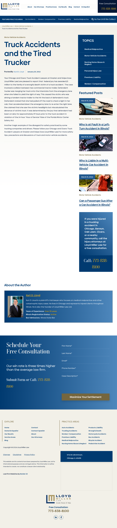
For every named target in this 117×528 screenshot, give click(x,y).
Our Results (62, 7)
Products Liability (96, 428)
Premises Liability (64, 19)
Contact (77, 7)
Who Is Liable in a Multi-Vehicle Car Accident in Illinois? (94, 164)
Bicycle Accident (95, 440)
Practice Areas (51, 7)
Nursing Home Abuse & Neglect (94, 63)
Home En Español (11, 431)
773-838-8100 (108, 9)
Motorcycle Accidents (97, 434)
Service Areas (10, 437)
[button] (92, 19)
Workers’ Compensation (46, 19)
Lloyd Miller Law (7, 26)
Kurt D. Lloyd (33, 295)
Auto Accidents (68, 428)
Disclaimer (17, 454)
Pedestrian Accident (97, 444)
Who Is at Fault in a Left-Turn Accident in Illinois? (94, 126)
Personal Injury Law (92, 71)
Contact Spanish (38, 431)
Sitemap (6, 454)
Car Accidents (30, 19)
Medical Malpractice (81, 19)
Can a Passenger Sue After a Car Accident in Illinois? (96, 203)
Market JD (24, 474)
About (29, 7)
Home (7, 428)
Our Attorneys (39, 7)
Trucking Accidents (69, 431)
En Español (85, 7)
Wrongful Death (95, 431)
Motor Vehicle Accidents (23, 26)
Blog (70, 7)
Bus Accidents (94, 437)
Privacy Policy (29, 454)
